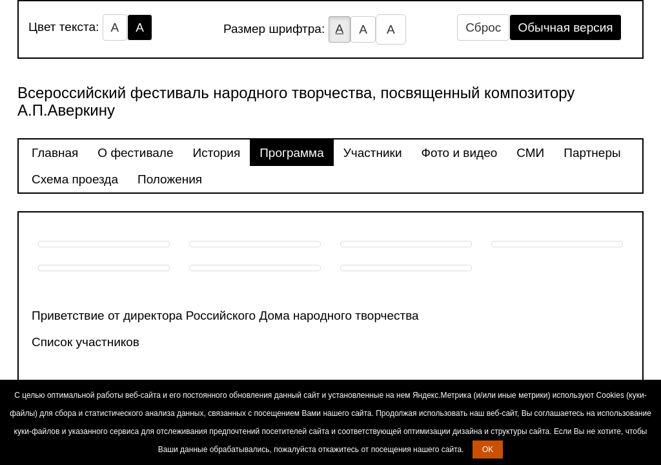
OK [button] (487, 449)
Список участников (85, 342)
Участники (372, 153)
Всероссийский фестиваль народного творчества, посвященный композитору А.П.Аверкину (296, 101)
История (217, 153)
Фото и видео (460, 153)
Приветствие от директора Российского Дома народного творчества (225, 315)
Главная (55, 153)
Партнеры (592, 153)
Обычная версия (565, 27)
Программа (291, 153)
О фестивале (135, 153)
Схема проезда (75, 179)
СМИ (530, 153)
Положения (169, 179)
